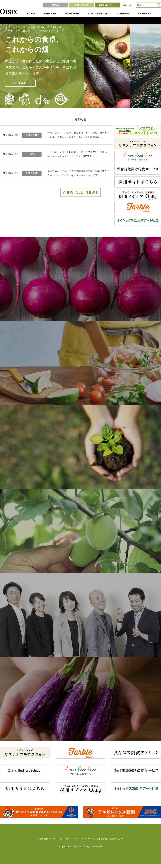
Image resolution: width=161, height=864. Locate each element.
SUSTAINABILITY (98, 13)
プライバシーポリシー (63, 839)
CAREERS (123, 13)
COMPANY (144, 13)
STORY (31, 13)
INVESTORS (72, 13)
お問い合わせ (81, 5)
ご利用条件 (43, 839)
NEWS (55, 5)
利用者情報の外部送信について (109, 839)
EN (124, 5)
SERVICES (50, 13)
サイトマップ (84, 839)
